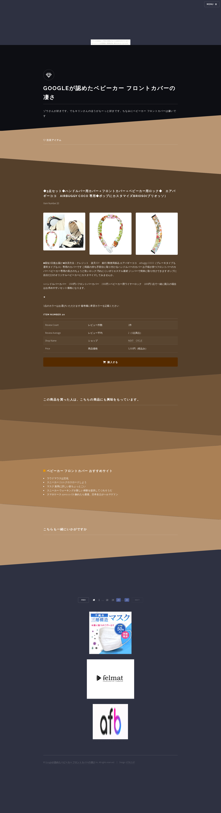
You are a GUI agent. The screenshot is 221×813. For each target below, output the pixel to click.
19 (113, 600)
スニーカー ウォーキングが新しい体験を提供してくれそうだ (79, 490)
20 (118, 600)
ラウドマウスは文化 (57, 478)
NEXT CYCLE (135, 340)
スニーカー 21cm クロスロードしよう (67, 482)
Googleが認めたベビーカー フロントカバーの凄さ (70, 762)
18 (107, 600)
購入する (112, 362)
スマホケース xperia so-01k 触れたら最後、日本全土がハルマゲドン (82, 494)
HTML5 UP (130, 762)
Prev (83, 600)
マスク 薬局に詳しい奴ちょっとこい (66, 486)
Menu (210, 4)
